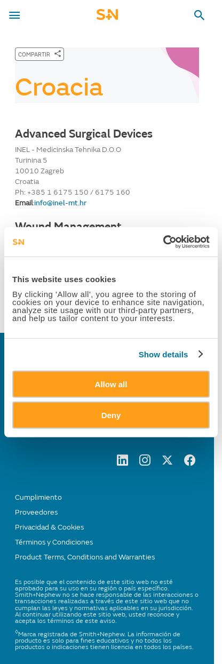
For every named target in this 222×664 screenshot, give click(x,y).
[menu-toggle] (14, 15)
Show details (163, 354)
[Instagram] (144, 462)
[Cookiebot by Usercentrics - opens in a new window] (163, 242)
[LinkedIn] (122, 462)
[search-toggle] (200, 15)
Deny (111, 415)
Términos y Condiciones (54, 542)
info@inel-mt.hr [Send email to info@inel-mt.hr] (60, 202)
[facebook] (189, 462)
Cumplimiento (38, 497)
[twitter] (167, 462)
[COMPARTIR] (39, 54)
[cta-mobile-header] (107, 17)
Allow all (111, 383)
